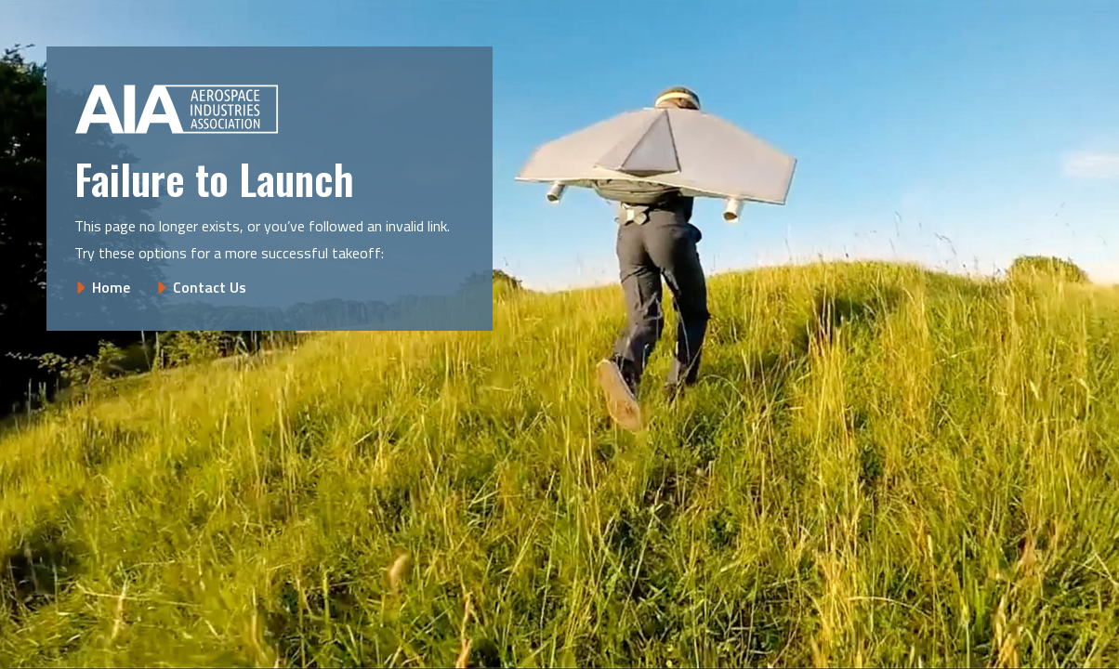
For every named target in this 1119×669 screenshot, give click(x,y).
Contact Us (209, 287)
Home (111, 287)
